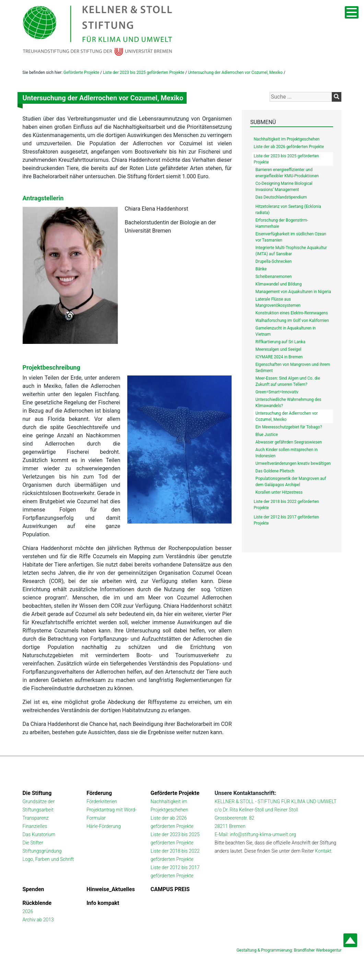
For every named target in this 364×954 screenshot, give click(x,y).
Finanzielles (35, 826)
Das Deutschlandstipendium (281, 197)
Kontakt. (323, 851)
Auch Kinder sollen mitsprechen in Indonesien (286, 452)
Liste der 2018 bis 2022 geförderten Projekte (286, 504)
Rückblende (37, 903)
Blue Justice (266, 434)
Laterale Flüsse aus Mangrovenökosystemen (277, 302)
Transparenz (36, 818)
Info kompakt (102, 903)
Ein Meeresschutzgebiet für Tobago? (288, 427)
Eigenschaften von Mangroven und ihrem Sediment (292, 367)
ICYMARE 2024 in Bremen (279, 357)
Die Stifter (33, 842)
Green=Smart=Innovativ (276, 392)
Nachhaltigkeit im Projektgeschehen (286, 139)
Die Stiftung (37, 793)
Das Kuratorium (39, 834)
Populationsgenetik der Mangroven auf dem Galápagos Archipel (290, 481)
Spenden (33, 889)
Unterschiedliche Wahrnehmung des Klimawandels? (288, 402)
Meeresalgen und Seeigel (278, 349)
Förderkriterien (101, 801)
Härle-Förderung (103, 826)
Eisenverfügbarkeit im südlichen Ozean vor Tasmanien (290, 237)
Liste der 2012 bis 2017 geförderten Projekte (286, 520)
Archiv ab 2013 (38, 919)
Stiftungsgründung (42, 851)
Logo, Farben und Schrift (48, 859)
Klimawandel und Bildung (278, 284)
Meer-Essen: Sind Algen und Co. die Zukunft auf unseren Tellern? (287, 381)
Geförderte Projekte (81, 72)
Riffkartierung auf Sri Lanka (280, 341)
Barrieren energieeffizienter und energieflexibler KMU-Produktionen (287, 172)
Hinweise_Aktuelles (110, 889)
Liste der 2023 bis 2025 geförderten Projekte (143, 72)
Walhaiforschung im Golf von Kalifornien (292, 320)
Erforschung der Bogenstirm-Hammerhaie (281, 223)
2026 (28, 911)
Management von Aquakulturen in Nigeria (293, 291)
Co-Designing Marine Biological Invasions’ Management (283, 186)
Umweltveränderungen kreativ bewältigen (292, 463)
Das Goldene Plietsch (274, 471)
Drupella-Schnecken (273, 261)
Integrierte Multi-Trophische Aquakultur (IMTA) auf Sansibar (291, 250)
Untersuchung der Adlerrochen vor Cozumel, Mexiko (235, 72)
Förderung (99, 793)
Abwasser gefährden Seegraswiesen (288, 442)
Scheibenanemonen (273, 276)
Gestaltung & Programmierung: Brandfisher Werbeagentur (288, 950)
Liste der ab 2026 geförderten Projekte (289, 146)
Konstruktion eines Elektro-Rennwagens (291, 313)
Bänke (261, 269)
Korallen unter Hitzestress (278, 492)
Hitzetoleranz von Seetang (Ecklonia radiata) (288, 209)
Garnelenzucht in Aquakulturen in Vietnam (285, 331)
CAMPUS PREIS (170, 889)
